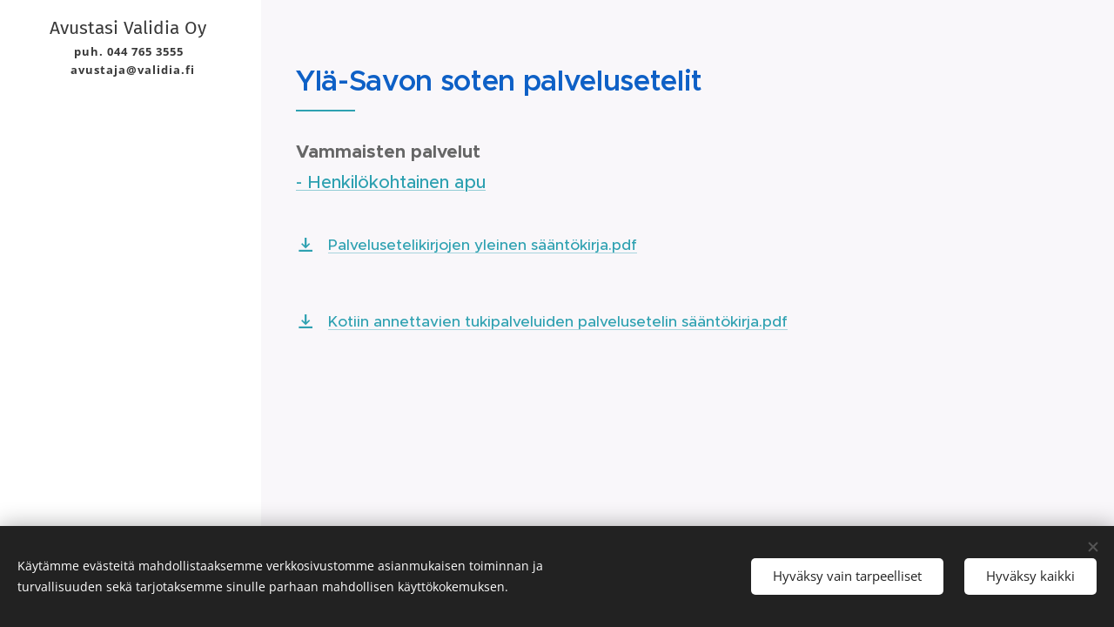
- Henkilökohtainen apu (391, 182)
